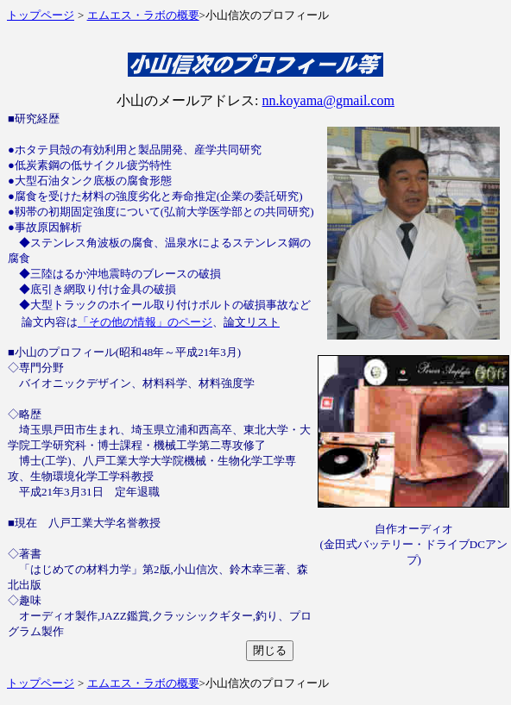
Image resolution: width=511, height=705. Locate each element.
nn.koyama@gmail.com (328, 100)
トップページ (40, 15)
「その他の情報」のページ (145, 321)
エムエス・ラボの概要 (143, 15)
